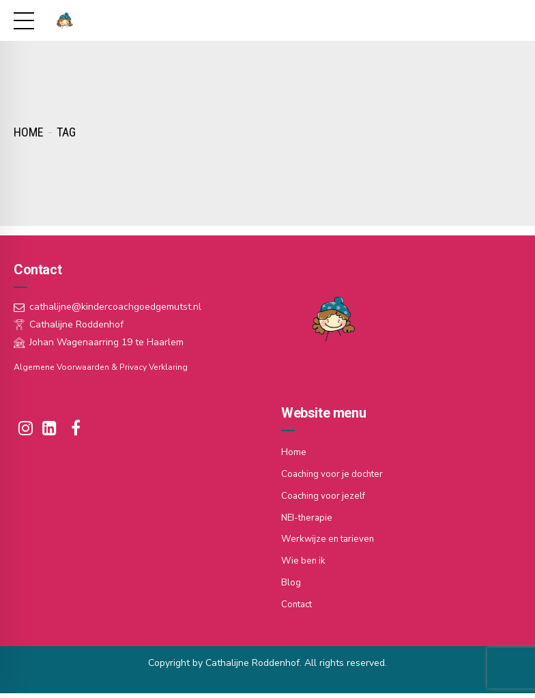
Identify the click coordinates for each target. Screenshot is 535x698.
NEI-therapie (308, 515)
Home (28, 132)
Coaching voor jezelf (325, 494)
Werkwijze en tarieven (330, 536)
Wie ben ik (304, 557)
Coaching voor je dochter (335, 473)
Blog (291, 578)
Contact (298, 600)
